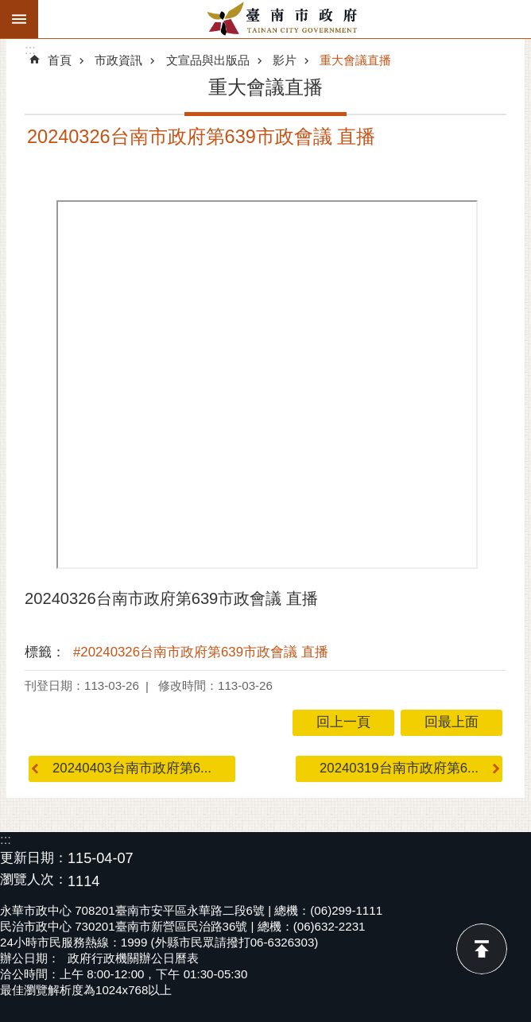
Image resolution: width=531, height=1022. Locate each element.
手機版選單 (19, 19)
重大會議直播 (355, 60)
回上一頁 (343, 722)
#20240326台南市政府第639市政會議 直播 (200, 652)
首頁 (60, 60)
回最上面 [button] (451, 722)
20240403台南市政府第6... (131, 768)
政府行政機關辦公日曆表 (133, 958)
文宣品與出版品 (208, 60)
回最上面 (481, 948)
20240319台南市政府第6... (399, 768)
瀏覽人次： (34, 880)
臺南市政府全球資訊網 (284, 19)
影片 (285, 60)
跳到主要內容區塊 (8, 8)
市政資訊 (118, 60)
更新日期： (34, 857)
